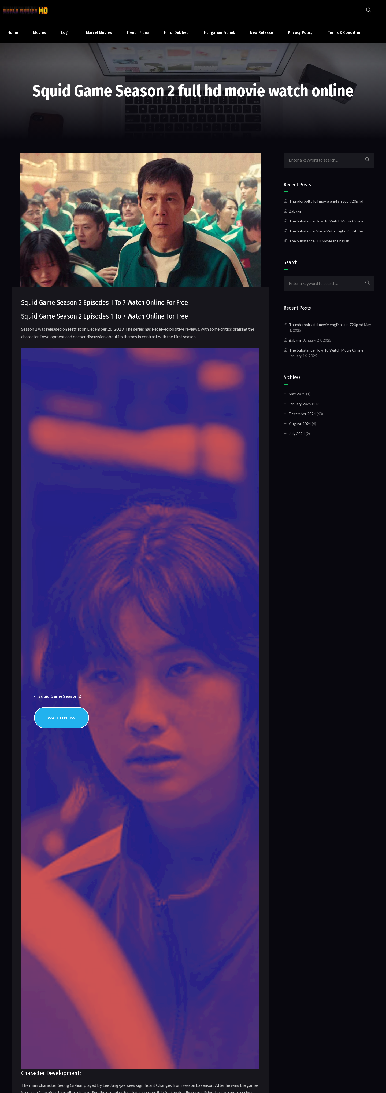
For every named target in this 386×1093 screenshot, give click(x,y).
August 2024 (300, 423)
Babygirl (295, 211)
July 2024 (297, 433)
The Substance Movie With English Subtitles (326, 231)
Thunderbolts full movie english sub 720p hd (326, 201)
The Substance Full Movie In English (319, 241)
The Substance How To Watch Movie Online (326, 221)
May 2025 (297, 394)
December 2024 (302, 413)
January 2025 (300, 403)
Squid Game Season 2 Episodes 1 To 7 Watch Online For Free (104, 302)
